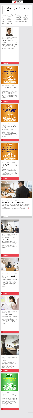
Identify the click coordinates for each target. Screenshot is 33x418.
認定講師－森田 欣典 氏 (8, 40)
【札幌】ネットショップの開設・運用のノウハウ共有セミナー (9, 166)
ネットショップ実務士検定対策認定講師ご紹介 (9, 38)
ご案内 (4, 360)
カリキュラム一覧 (7, 314)
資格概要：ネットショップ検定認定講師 (13, 202)
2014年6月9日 (23, 200)
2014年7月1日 (9, 38)
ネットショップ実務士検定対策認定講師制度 (10, 200)
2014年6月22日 (13, 85)
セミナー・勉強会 (5, 85)
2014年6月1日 (13, 392)
